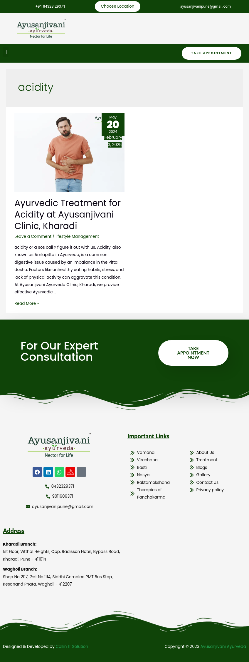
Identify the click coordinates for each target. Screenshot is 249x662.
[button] (6, 52)
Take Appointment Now (193, 353)
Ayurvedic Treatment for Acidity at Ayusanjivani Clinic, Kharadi (67, 214)
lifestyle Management (77, 236)
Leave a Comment (32, 236)
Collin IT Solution (71, 646)
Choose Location (117, 6)
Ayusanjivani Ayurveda (223, 646)
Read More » (26, 303)
